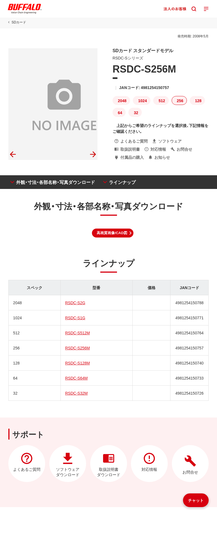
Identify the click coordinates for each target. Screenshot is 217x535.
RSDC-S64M (76, 378)
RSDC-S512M (77, 332)
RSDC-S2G (75, 302)
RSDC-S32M (76, 393)
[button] (112, 233)
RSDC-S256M (77, 348)
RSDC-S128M (77, 363)
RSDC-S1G (75, 317)
